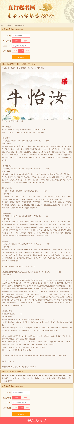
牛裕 (68, 378)
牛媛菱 (47, 375)
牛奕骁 (9, 375)
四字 (27, 51)
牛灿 (5, 381)
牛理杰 (56, 375)
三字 (21, 51)
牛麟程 (64, 378)
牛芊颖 (17, 378)
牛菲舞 (10, 381)
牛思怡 (20, 375)
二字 (15, 51)
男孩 (16, 41)
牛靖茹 (31, 375)
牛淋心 (25, 375)
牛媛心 (27, 378)
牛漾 (60, 375)
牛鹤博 (22, 378)
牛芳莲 (11, 378)
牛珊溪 (47, 378)
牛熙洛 (58, 378)
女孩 (25, 41)
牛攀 (51, 375)
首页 (2, 25)
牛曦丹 (6, 378)
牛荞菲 (53, 378)
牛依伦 (36, 375)
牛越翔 (4, 375)
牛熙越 (14, 375)
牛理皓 (37, 378)
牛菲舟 (65, 375)
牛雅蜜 (41, 375)
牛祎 (32, 378)
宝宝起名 (8, 25)
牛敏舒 (42, 378)
